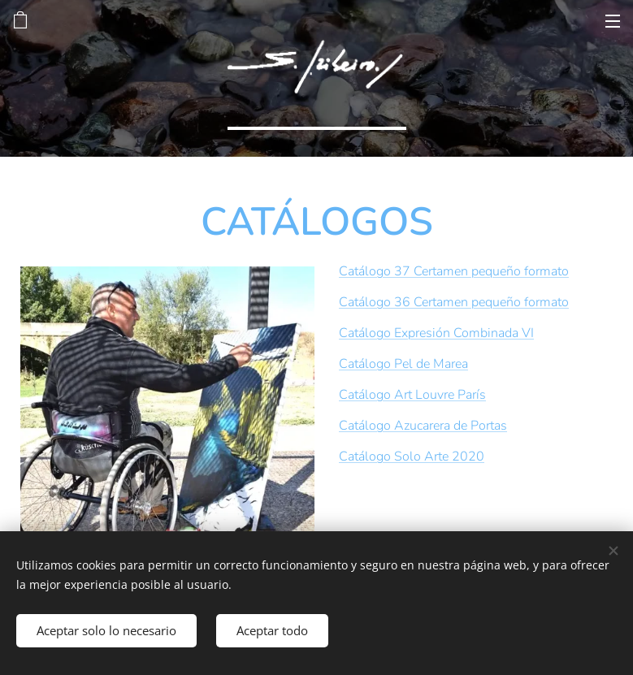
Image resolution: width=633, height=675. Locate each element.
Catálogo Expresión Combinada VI (436, 333)
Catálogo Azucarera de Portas (423, 426)
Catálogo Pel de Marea (403, 364)
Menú (612, 21)
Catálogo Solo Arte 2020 (411, 456)
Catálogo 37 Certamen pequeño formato (454, 271)
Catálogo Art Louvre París (412, 395)
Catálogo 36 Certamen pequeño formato (454, 302)
